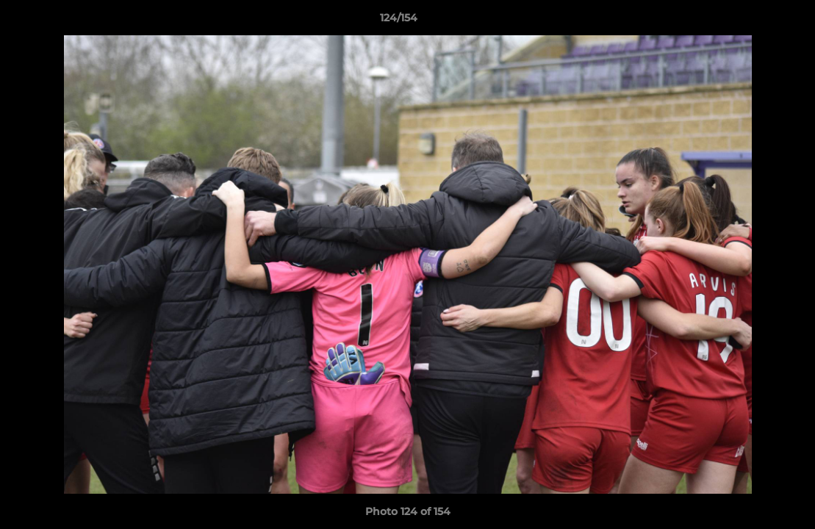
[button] (753, 21)
